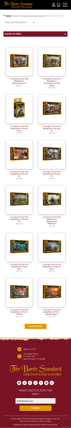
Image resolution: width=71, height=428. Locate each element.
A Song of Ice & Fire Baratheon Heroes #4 (19, 219)
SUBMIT (35, 408)
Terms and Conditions (29, 421)
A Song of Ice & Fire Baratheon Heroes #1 (52, 128)
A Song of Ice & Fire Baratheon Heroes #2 (19, 174)
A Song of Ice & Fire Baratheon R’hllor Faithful (19, 312)
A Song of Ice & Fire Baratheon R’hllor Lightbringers (52, 312)
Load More (35, 326)
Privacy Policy (45, 421)
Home (16, 16)
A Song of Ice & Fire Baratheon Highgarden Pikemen (52, 220)
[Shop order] (19, 22)
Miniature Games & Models (32, 16)
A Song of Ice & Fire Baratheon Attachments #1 (19, 81)
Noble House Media (48, 425)
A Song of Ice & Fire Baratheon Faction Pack (19, 128)
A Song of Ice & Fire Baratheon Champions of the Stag (52, 82)
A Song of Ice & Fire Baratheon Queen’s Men (52, 266)
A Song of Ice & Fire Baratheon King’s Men (19, 266)
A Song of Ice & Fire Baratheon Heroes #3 (52, 174)
